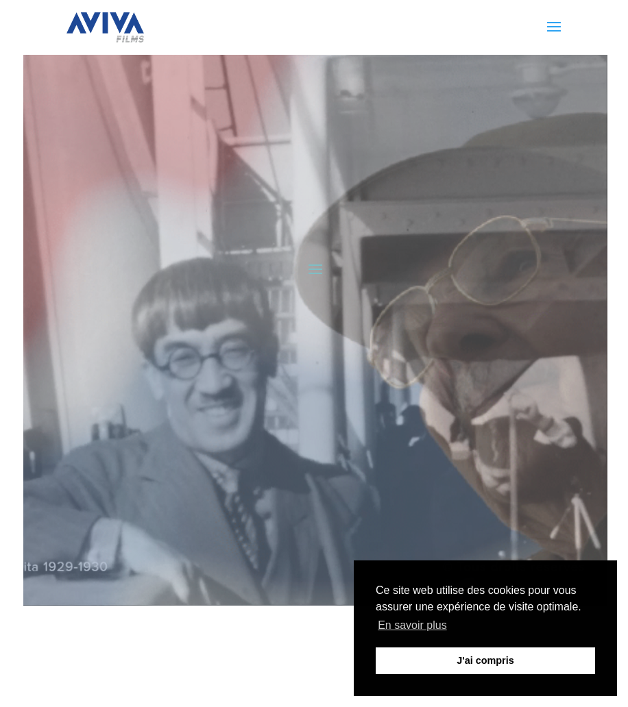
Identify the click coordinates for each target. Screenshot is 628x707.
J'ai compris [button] (485, 660)
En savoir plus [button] (412, 625)
